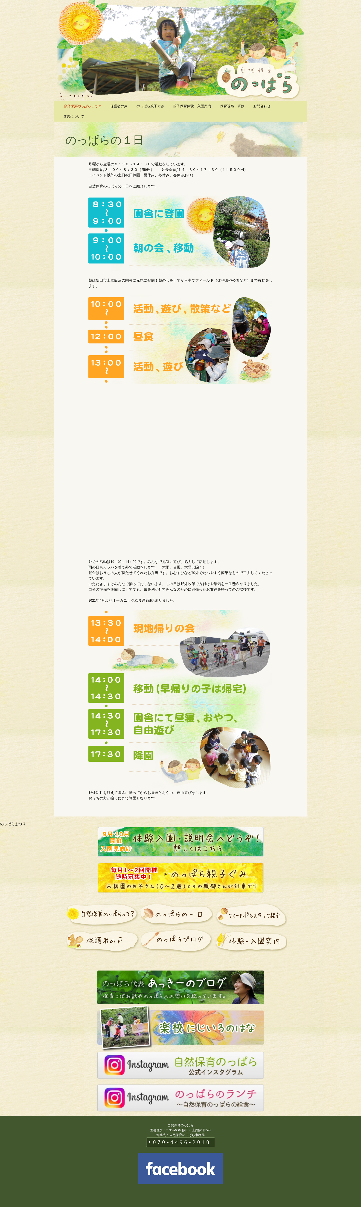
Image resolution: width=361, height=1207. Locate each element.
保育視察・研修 (232, 106)
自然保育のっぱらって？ (82, 106)
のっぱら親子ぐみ (150, 106)
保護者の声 (119, 106)
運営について (73, 116)
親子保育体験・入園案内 (192, 106)
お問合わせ (262, 106)
